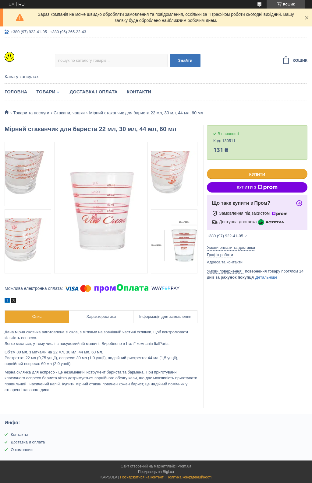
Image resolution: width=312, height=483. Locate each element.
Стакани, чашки (69, 112)
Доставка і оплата (93, 91)
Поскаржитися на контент (141, 477)
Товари (45, 91)
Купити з (257, 187)
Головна (16, 91)
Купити (257, 174)
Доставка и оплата (28, 442)
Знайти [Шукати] (185, 60)
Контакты (19, 434)
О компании (22, 449)
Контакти (139, 91)
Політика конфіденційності (189, 477)
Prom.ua (184, 466)
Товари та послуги (31, 112)
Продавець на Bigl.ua (156, 472)
